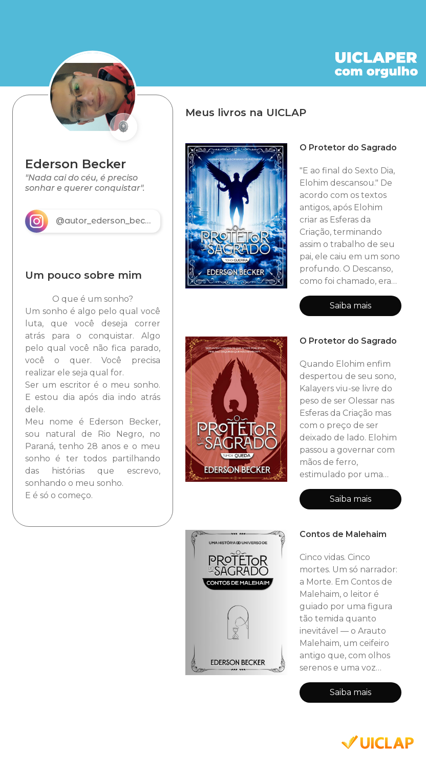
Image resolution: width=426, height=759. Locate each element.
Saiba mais (350, 305)
